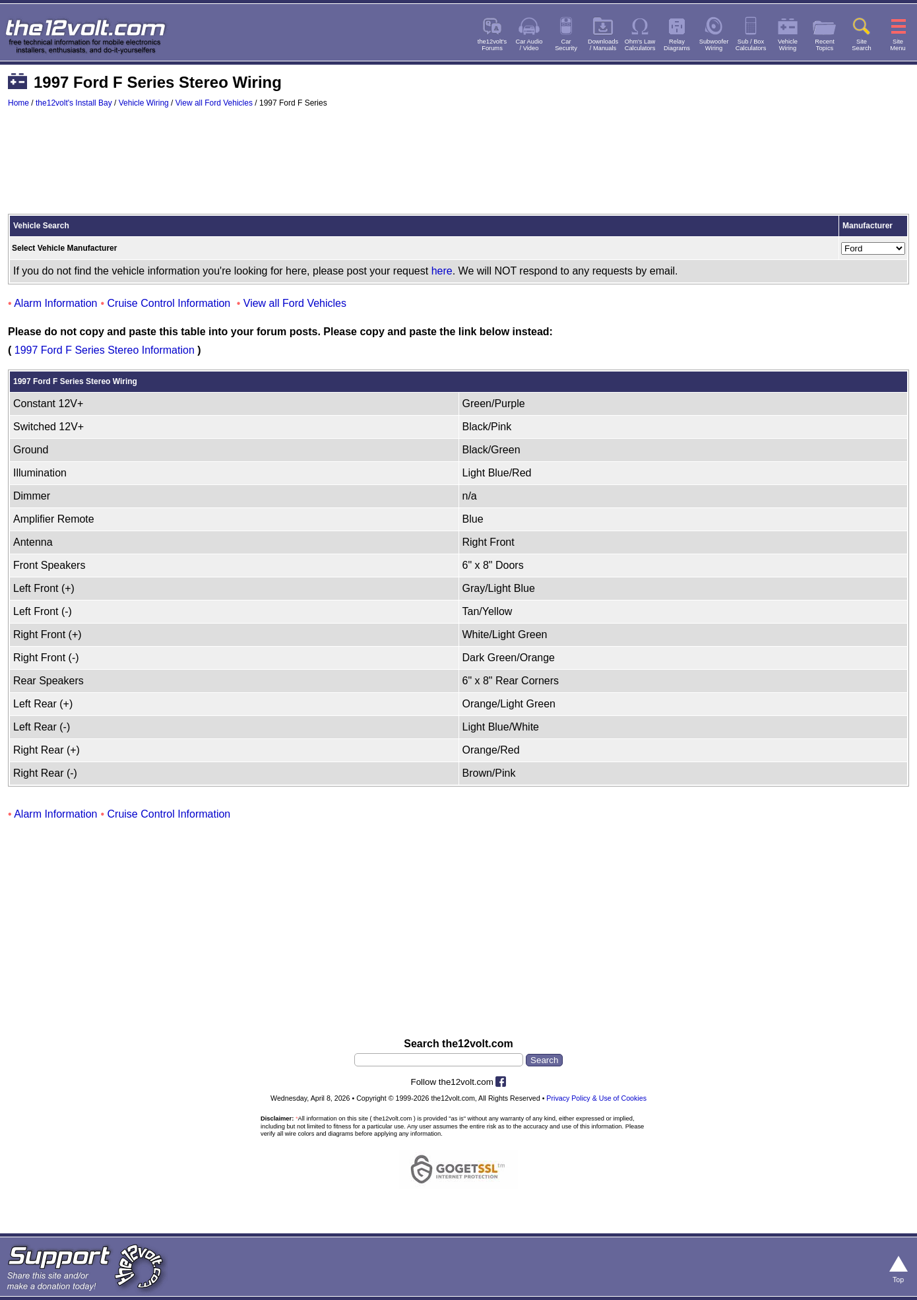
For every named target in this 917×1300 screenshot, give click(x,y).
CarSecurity (566, 44)
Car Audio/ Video (529, 44)
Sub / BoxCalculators (751, 44)
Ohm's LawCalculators (640, 44)
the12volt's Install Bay (74, 103)
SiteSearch (861, 44)
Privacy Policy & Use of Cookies (596, 1098)
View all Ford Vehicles (214, 103)
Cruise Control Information (169, 303)
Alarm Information (55, 303)
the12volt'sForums (492, 44)
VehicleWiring (788, 44)
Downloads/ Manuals (603, 44)
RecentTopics (825, 44)
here (442, 270)
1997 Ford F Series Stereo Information (105, 350)
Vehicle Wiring (144, 103)
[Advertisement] (458, 167)
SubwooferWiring (714, 44)
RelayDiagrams (677, 44)
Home (18, 103)
